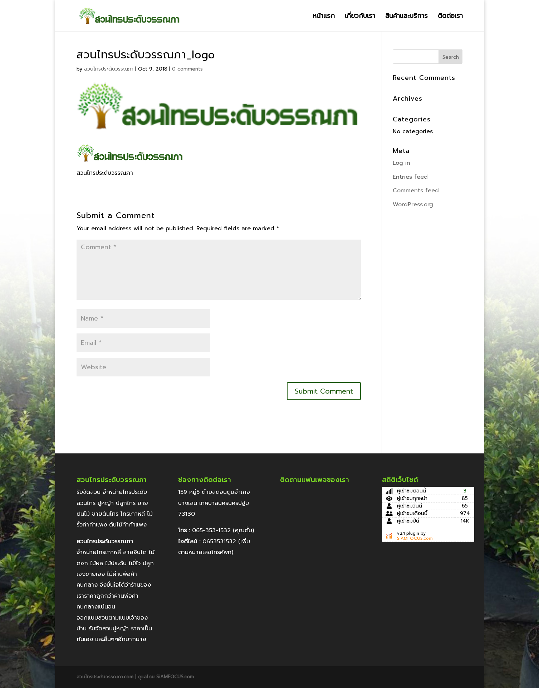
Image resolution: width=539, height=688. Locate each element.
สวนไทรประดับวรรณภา (108, 69)
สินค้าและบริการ (406, 17)
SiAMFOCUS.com (415, 538)
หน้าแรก (324, 17)
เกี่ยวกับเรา (360, 17)
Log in (401, 163)
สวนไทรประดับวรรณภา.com (106, 676)
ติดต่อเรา (450, 17)
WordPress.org (413, 204)
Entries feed (410, 177)
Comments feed (416, 190)
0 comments (187, 69)
